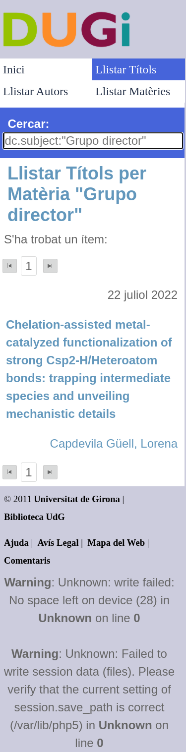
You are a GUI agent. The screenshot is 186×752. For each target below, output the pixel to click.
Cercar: (28, 123)
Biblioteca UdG (34, 517)
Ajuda (16, 542)
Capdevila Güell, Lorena (114, 443)
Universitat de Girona (77, 499)
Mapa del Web (116, 542)
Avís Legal (58, 542)
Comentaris (27, 560)
